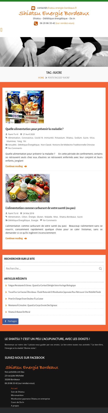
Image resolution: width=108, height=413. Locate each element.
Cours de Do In (17, 402)
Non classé (46, 144)
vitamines (11, 141)
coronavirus (27, 137)
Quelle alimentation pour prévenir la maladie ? (34, 129)
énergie (32, 216)
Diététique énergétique (28, 144)
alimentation (14, 137)
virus (92, 137)
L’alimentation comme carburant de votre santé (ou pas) (41, 208)
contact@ (54, 7)
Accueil (14, 388)
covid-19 (39, 137)
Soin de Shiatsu (17, 391)
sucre (85, 137)
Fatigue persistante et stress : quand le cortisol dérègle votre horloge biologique (42, 285)
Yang (19, 141)
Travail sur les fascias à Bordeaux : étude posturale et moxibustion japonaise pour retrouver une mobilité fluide (54, 292)
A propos (15, 405)
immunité (48, 137)
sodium (78, 137)
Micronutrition (17, 395)
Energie (34, 220)
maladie (48, 216)
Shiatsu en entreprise (40, 398)
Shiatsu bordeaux (67, 216)
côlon (24, 216)
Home (41, 77)
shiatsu (69, 137)
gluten (40, 216)
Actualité (12, 144)
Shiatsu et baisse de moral (19, 312)
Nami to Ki (13, 134)
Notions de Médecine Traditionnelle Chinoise (74, 144)
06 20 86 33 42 (54, 23)
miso (55, 216)
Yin (24, 141)
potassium (60, 137)
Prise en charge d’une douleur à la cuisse (25, 298)
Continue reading (14, 166)
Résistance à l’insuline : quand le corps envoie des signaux (32, 305)
